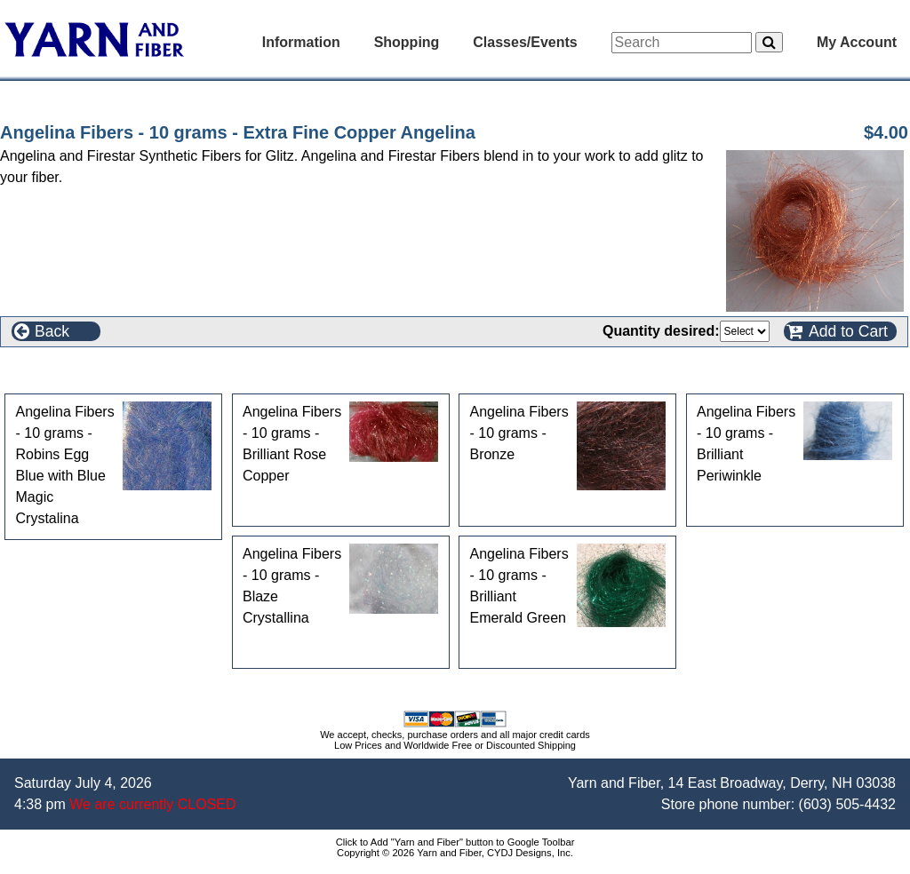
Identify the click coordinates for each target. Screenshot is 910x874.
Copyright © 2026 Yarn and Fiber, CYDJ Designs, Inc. (455, 852)
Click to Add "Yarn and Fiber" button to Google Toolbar (455, 842)
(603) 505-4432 (847, 804)
